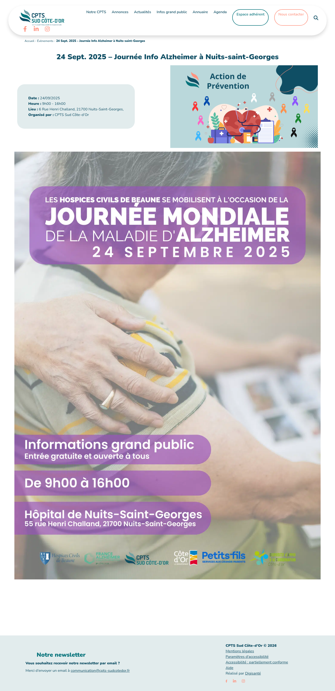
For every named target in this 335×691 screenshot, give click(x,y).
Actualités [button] (142, 12)
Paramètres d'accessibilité (246, 656)
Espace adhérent (250, 14)
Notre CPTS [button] (96, 12)
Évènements (45, 41)
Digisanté (253, 673)
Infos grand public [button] (172, 12)
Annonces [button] (120, 12)
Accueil (29, 41)
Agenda (220, 12)
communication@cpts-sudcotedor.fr (100, 670)
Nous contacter (291, 14)
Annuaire (200, 12)
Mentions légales (239, 651)
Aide (229, 667)
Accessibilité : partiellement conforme (256, 662)
